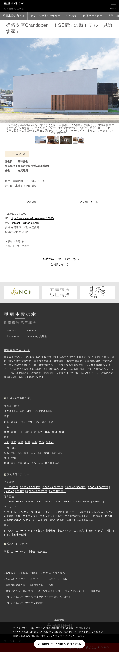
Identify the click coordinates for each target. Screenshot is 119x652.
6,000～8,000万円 (36, 491)
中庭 (32, 551)
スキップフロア (48, 516)
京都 (20, 442)
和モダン (91, 530)
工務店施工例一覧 (88, 202)
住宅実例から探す (16, 579)
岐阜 (47, 432)
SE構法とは (37, 585)
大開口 (82, 512)
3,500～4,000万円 (98, 487)
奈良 (34, 442)
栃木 (44, 421)
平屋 (6, 512)
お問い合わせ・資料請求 (19, 591)
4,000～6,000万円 (14, 491)
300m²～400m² (62, 501)
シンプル (9, 530)
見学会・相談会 (29, 573)
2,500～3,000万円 (53, 487)
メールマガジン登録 (49, 591)
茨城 (37, 421)
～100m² (9, 501)
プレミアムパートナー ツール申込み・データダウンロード (38, 596)
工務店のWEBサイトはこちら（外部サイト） (59, 261)
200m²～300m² (43, 501)
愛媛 (46, 452)
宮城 (42, 411)
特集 (51, 585)
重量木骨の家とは (13, 15)
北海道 (7, 411)
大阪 (6, 442)
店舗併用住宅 (74, 520)
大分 (33, 463)
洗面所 (61, 520)
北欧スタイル (64, 530)
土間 (85, 516)
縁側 (10, 516)
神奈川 (15, 421)
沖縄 (56, 463)
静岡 (61, 432)
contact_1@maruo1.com (25, 222)
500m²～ (97, 501)
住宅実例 (71, 15)
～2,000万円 (11, 487)
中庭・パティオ (44, 512)
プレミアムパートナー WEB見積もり (26, 602)
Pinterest (12, 330)
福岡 (6, 463)
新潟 (6, 432)
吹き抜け (76, 516)
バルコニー (70, 512)
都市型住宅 (14, 520)
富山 (13, 432)
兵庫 (13, 442)
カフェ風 (79, 530)
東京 (6, 421)
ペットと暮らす (36, 530)
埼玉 (23, 421)
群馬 (51, 421)
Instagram (13, 336)
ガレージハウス (19, 551)
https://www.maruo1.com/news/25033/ (32, 218)
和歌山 (50, 442)
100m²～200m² (24, 501)
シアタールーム (31, 520)
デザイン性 (104, 530)
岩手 (29, 411)
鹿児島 (48, 463)
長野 (40, 432)
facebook (31, 330)
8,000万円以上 (57, 491)
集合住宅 (88, 520)
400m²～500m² (81, 501)
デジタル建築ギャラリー (45, 15)
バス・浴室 (48, 520)
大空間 (58, 512)
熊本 (26, 463)
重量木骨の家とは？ (17, 350)
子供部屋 (95, 516)
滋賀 (27, 442)
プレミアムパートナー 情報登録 (82, 591)
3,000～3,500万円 (75, 487)
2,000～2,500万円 (30, 487)
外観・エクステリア (27, 516)
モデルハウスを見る (54, 573)
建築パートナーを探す (42, 579)
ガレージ (21, 530)
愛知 (54, 432)
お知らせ (11, 573)
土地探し (65, 579)
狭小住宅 (64, 516)
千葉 (30, 421)
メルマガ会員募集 (37, 336)
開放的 (51, 530)
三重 (41, 442)
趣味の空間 (19, 534)
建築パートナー (92, 15)
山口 (33, 452)
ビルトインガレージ (22, 512)
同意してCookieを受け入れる (61, 643)
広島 (6, 452)
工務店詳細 (31, 202)
